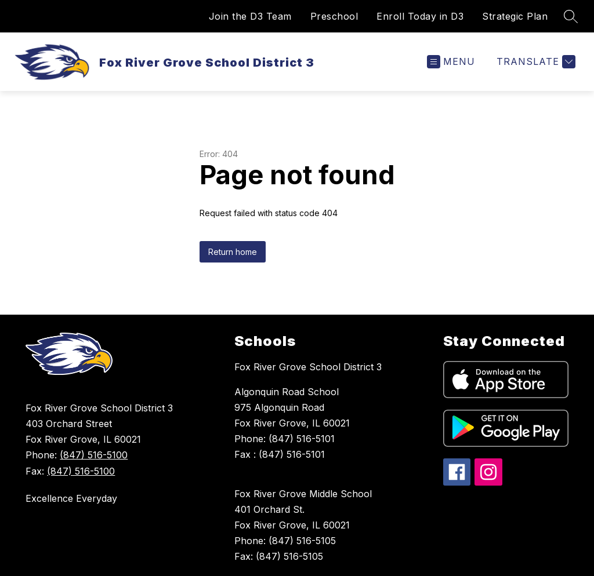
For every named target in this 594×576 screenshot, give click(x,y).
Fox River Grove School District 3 (308, 367)
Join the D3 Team (250, 16)
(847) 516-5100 (94, 455)
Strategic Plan (515, 16)
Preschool (334, 16)
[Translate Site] (534, 61)
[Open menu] (451, 61)
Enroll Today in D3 (419, 16)
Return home (232, 252)
